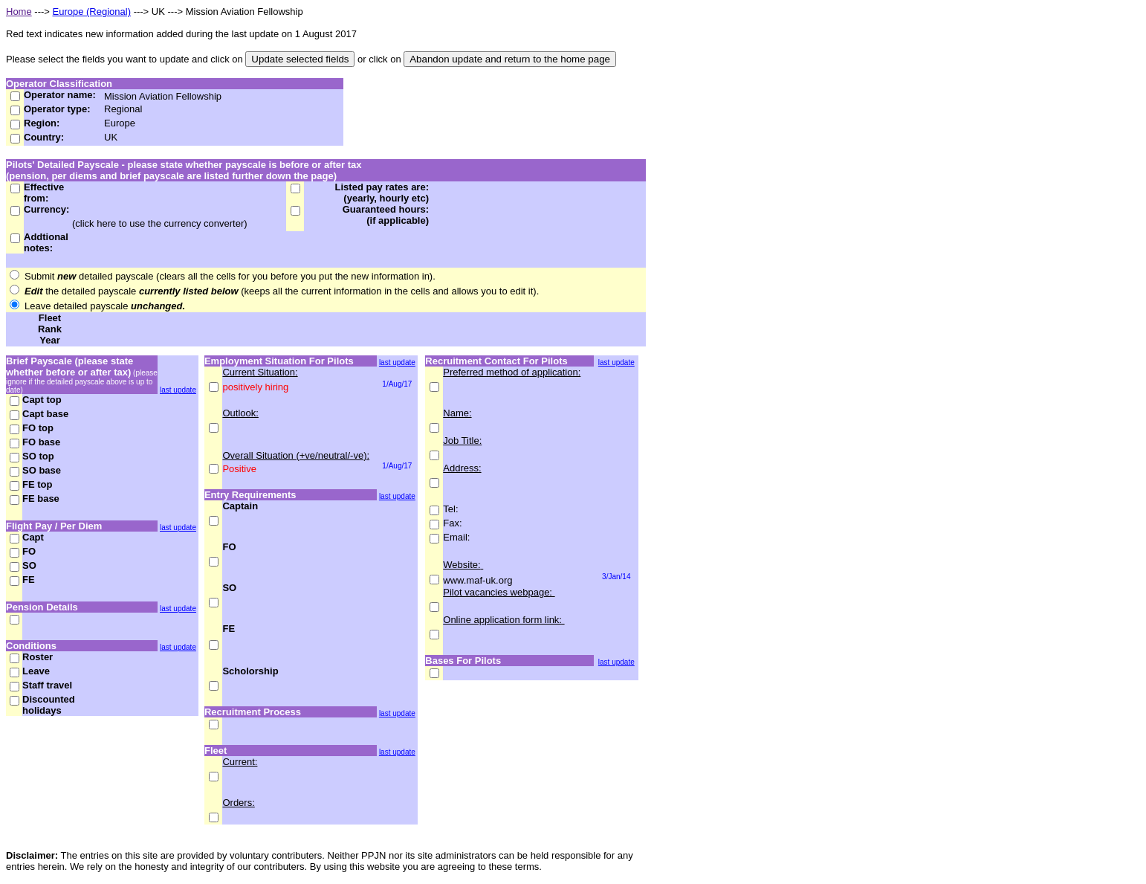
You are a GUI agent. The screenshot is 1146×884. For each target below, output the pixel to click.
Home (19, 11)
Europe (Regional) (92, 11)
